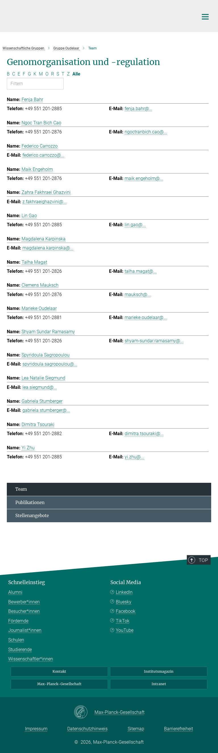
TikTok (122, 621)
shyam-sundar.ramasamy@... (154, 340)
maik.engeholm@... (144, 178)
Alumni (15, 592)
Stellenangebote (32, 515)
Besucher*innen (24, 611)
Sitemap (136, 728)
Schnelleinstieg (26, 582)
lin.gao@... (135, 224)
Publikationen (30, 502)
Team (21, 489)
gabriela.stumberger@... (46, 410)
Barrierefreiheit (178, 728)
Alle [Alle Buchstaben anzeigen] (76, 74)
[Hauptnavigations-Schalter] (205, 16)
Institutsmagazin (158, 671)
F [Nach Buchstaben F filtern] (24, 74)
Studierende (20, 649)
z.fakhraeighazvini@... (44, 201)
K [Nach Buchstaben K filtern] (34, 74)
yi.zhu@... (134, 457)
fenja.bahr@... (138, 108)
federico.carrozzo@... (43, 155)
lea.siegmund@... (39, 387)
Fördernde (18, 621)
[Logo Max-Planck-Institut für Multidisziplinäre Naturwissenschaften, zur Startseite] (99, 15)
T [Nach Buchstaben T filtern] (63, 74)
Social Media (125, 582)
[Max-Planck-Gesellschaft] (84, 712)
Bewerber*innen (24, 602)
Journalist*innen (24, 630)
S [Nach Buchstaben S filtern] (57, 74)
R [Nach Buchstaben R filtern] (52, 74)
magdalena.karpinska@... (48, 248)
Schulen (16, 640)
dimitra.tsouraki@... (144, 433)
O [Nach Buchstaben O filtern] (47, 74)
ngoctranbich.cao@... (146, 132)
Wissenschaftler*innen (30, 659)
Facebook (125, 611)
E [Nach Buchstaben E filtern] (19, 74)
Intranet (159, 684)
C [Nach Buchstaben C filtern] (13, 74)
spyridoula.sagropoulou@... (49, 364)
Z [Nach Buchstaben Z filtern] (68, 74)
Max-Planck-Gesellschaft (59, 684)
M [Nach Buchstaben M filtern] (41, 74)
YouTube (124, 630)
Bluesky (123, 602)
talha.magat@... (141, 271)
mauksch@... (138, 294)
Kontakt (59, 671)
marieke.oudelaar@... (146, 317)
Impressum (36, 728)
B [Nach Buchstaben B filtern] (8, 74)
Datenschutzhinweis (87, 728)
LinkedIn (124, 592)
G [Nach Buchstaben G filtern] (29, 74)
